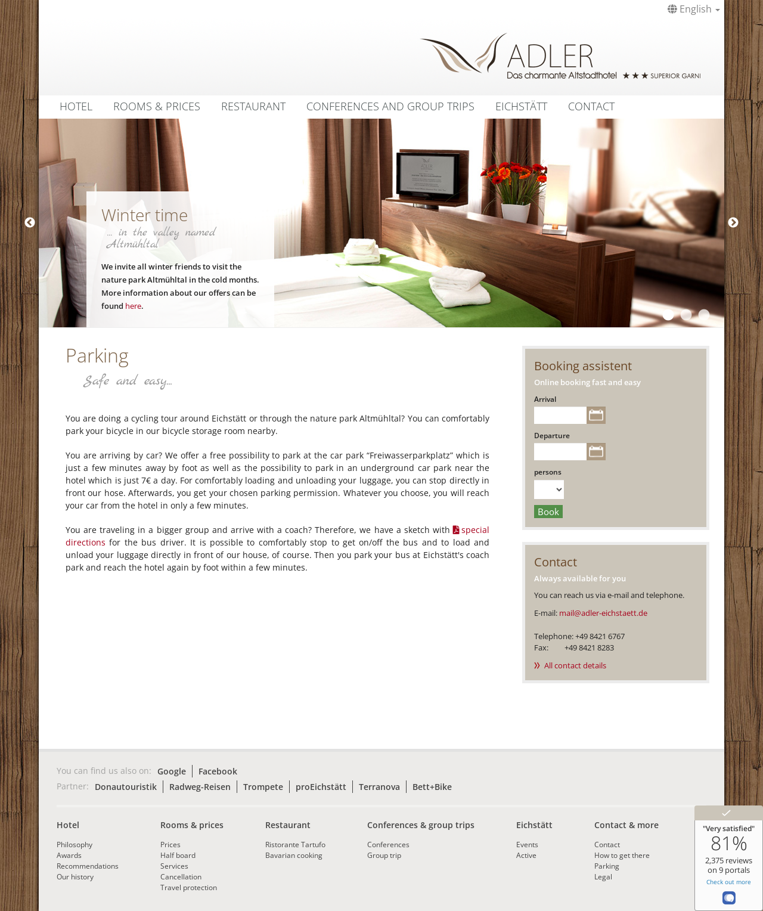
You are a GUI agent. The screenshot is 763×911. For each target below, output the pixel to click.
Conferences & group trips (420, 825)
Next (733, 223)
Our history (75, 877)
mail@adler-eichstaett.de (603, 613)
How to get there (622, 855)
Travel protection (188, 887)
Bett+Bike (432, 786)
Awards (69, 855)
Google (171, 771)
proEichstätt (321, 786)
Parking (606, 866)
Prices (170, 844)
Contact (591, 106)
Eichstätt (521, 106)
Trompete (263, 786)
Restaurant (253, 106)
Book (548, 512)
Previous (30, 223)
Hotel (76, 106)
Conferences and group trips (390, 106)
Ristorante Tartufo (295, 844)
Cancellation (180, 877)
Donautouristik (126, 786)
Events (527, 844)
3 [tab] (703, 315)
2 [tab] (685, 315)
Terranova (379, 786)
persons (548, 472)
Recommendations (88, 866)
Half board (178, 855)
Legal (603, 877)
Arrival (545, 399)
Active (526, 855)
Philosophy (74, 844)
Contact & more (626, 825)
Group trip (384, 855)
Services (174, 866)
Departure (552, 435)
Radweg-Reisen (200, 786)
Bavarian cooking (293, 855)
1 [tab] (668, 315)
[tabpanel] (381, 223)
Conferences (388, 844)
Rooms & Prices (156, 106)
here (133, 305)
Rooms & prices (192, 825)
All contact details (575, 665)
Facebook (217, 771)
